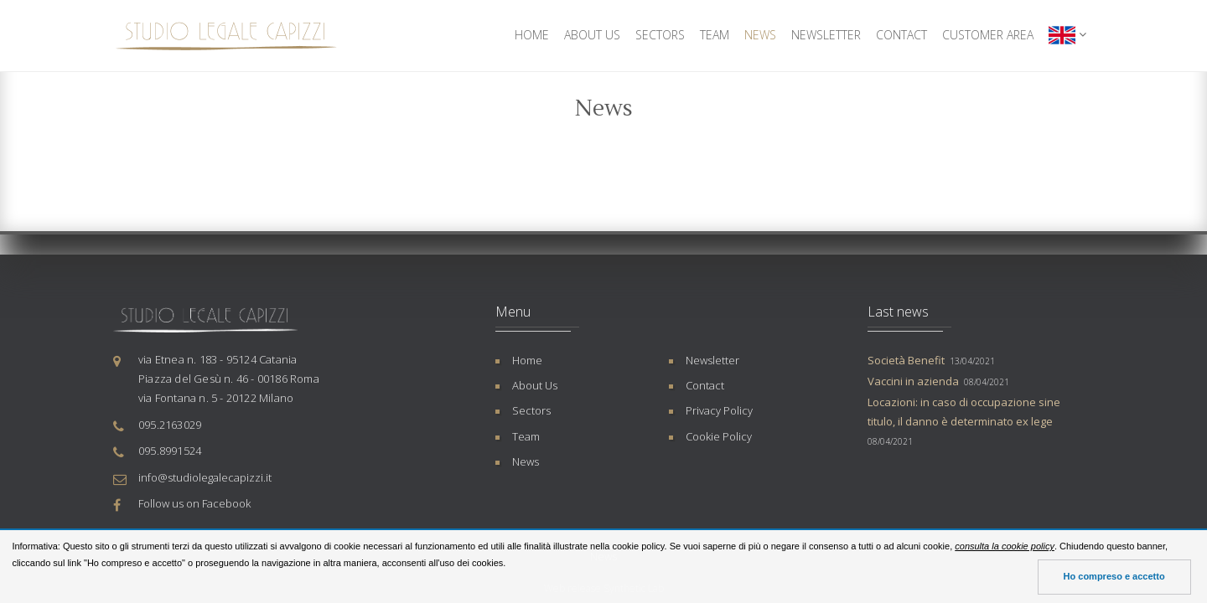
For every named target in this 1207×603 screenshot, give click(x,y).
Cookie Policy (719, 436)
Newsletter (826, 35)
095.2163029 (169, 424)
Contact (901, 35)
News (760, 35)
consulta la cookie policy (1004, 546)
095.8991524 (169, 450)
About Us (592, 35)
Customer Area (987, 35)
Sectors (660, 35)
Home (532, 35)
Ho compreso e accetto (1114, 576)
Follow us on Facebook (194, 503)
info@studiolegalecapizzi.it (205, 477)
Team (714, 35)
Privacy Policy (719, 410)
